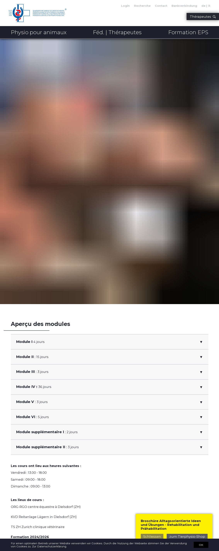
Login (125, 6)
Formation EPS (188, 32)
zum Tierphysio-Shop (187, 536)
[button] (109, 341)
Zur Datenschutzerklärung (49, 546)
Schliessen (152, 536)
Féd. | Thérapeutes (117, 32)
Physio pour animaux (38, 32)
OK (201, 544)
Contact (161, 6)
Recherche (142, 6)
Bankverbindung (184, 6)
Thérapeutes (203, 17)
